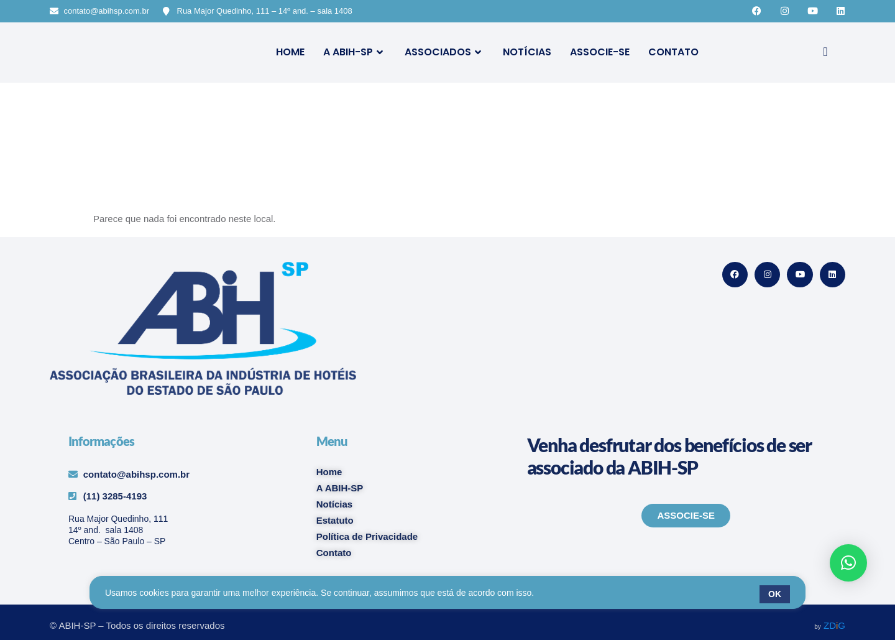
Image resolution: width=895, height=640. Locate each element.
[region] (448, 594)
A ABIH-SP (354, 52)
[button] (848, 563)
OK (774, 594)
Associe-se (600, 52)
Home (290, 52)
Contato (673, 52)
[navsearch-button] (825, 52)
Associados (444, 52)
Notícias (527, 52)
